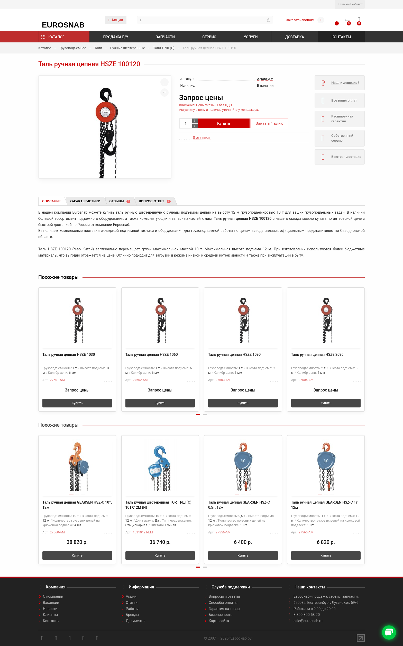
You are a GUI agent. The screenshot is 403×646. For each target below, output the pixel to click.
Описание (51, 201)
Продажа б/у (115, 37)
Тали (98, 48)
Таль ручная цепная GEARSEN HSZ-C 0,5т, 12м (239, 504)
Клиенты (50, 615)
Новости (50, 609)
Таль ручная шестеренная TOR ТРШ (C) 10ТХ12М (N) (158, 504)
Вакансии (51, 602)
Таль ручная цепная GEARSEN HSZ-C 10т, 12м (77, 504)
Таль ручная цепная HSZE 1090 (234, 354)
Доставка (294, 37)
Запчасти (165, 37)
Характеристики (85, 201)
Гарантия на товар (224, 609)
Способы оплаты (223, 602)
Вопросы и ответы (224, 596)
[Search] (205, 20)
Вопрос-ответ (155, 201)
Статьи (132, 602)
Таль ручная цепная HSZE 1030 (68, 354)
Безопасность (220, 615)
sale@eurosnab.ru (308, 621)
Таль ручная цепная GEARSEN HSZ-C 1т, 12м (325, 504)
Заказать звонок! (300, 20)
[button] (198, 414)
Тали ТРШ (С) (164, 48)
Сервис (209, 37)
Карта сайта (219, 621)
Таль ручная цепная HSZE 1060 (151, 354)
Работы (132, 609)
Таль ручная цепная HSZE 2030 (317, 354)
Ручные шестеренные (127, 48)
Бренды (132, 615)
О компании (53, 596)
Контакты (341, 37)
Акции (115, 20)
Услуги (251, 37)
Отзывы (119, 201)
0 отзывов (201, 137)
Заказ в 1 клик (269, 123)
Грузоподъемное (72, 48)
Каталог (57, 37)
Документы (135, 621)
